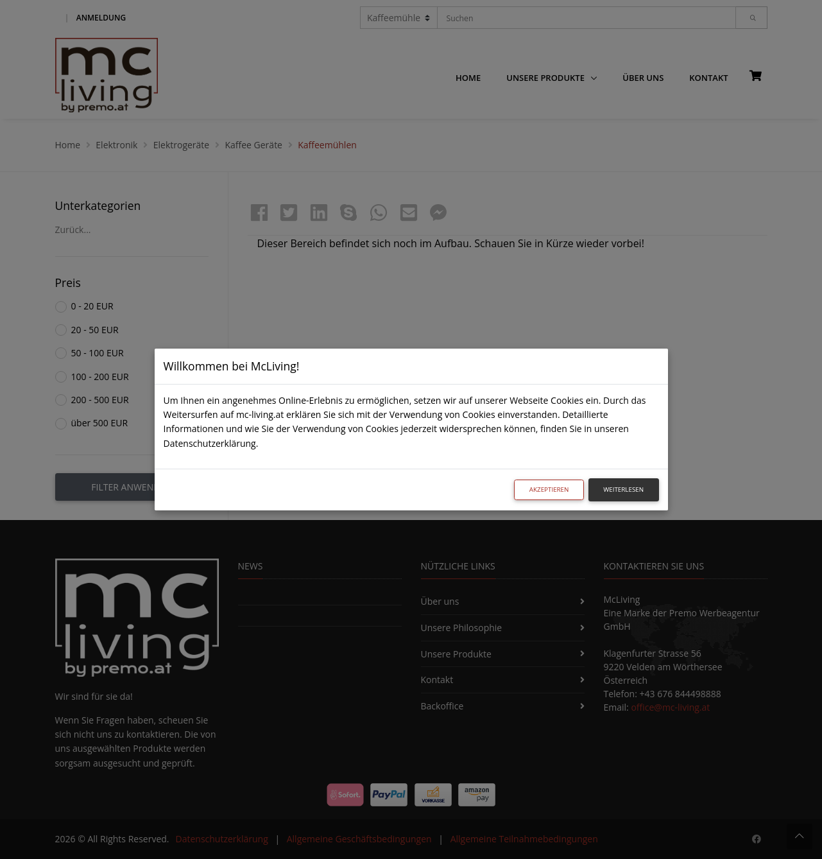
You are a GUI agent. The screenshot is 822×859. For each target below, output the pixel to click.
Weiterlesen (623, 489)
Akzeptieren (549, 489)
